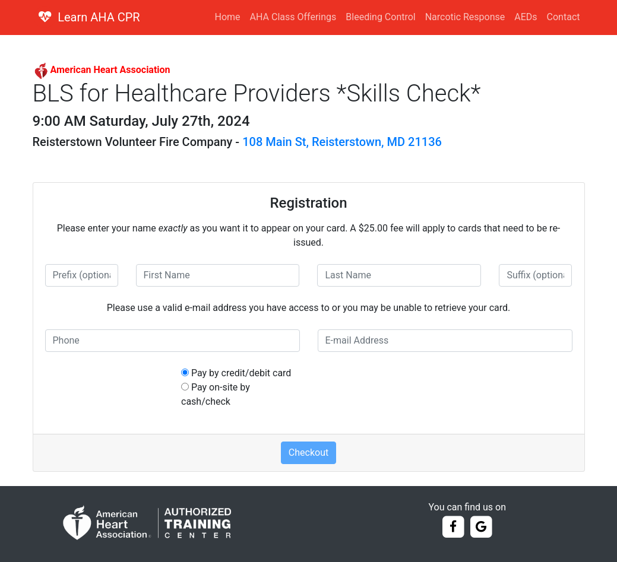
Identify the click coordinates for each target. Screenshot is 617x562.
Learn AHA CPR (99, 17)
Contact (563, 17)
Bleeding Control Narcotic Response (425, 17)
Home (228, 17)
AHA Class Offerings (293, 17)
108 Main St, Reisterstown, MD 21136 (342, 142)
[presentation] (408, 389)
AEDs (525, 17)
